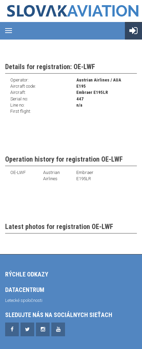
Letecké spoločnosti (23, 300)
